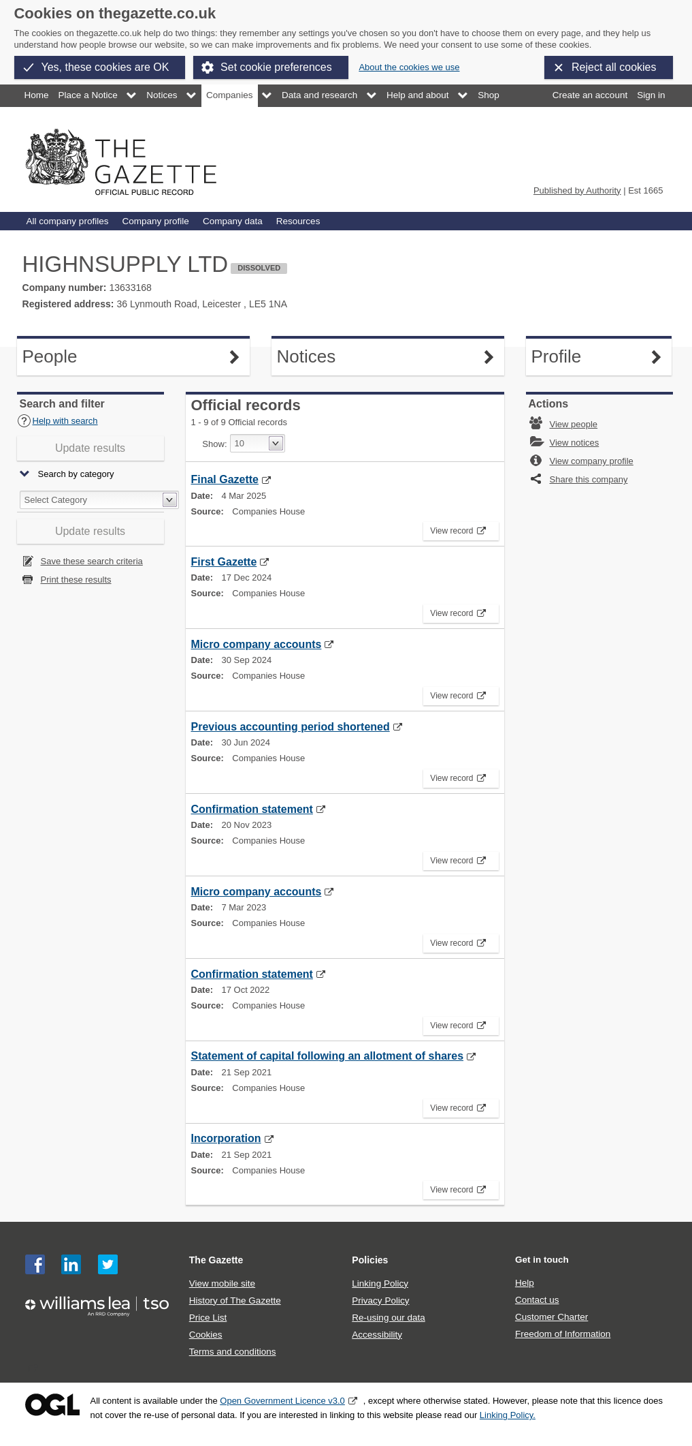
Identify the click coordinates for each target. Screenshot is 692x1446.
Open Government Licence (52, 1405)
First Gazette (224, 562)
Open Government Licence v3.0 (282, 1401)
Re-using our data (388, 1317)
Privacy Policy (380, 1300)
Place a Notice (88, 95)
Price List (208, 1317)
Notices (161, 95)
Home (36, 95)
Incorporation (226, 1138)
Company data (233, 221)
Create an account (590, 95)
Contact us (537, 1300)
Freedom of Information (562, 1334)
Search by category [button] (76, 475)
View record (454, 529)
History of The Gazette (235, 1300)
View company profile (591, 461)
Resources (298, 221)
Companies (229, 95)
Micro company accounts (256, 644)
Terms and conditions (232, 1352)
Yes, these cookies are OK (105, 67)
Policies (370, 1260)
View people (574, 424)
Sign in (651, 95)
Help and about (417, 95)
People (85, 357)
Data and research (319, 95)
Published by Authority (577, 190)
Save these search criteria (92, 561)
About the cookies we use (409, 67)
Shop (488, 95)
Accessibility (377, 1334)
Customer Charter (551, 1317)
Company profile (155, 221)
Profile (594, 357)
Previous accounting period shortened (290, 727)
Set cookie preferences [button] (276, 67)
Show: (214, 444)
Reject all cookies (614, 67)
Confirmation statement (252, 809)
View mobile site (222, 1283)
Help (524, 1283)
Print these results (76, 579)
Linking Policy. (508, 1415)
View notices (574, 442)
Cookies (206, 1334)
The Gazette (216, 1260)
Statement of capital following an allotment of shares (327, 1056)
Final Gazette (225, 479)
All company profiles (68, 221)
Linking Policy (380, 1283)
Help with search (57, 421)
